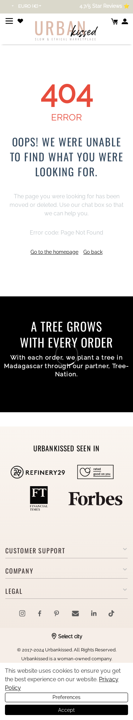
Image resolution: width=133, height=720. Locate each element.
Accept (66, 710)
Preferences (66, 697)
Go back (92, 252)
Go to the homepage (54, 252)
